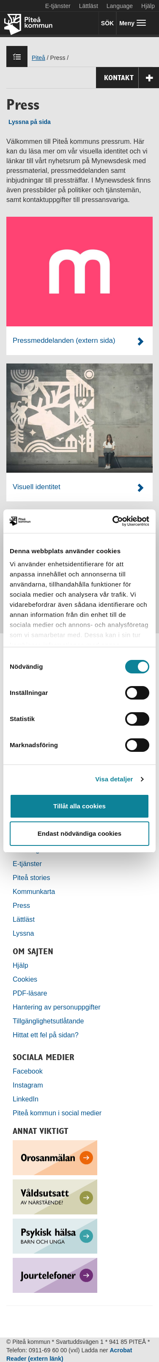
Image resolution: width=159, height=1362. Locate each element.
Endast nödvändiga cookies (79, 833)
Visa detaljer (114, 779)
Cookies (25, 979)
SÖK (107, 23)
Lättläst (88, 6)
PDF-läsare (30, 993)
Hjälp (20, 965)
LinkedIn (25, 1099)
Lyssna (23, 933)
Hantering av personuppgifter (57, 1007)
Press (21, 905)
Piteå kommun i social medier (57, 1113)
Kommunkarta (34, 891)
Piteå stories (31, 877)
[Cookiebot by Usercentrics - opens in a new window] (113, 521)
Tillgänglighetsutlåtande (48, 1021)
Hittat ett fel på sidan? (46, 1035)
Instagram (28, 1085)
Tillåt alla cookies (79, 806)
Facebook (28, 1071)
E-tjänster (58, 6)
